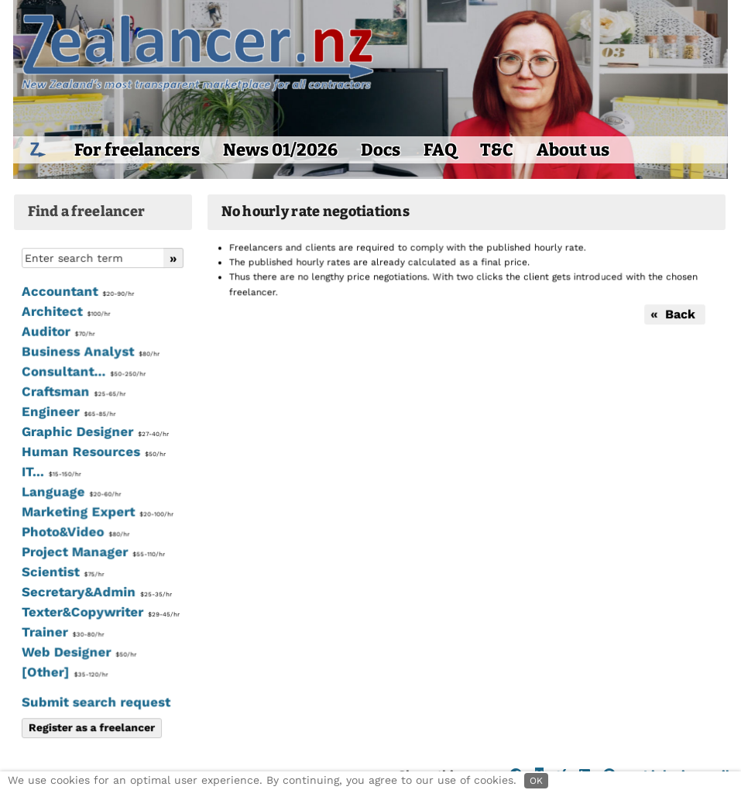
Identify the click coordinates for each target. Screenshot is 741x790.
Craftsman (73, 392)
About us (573, 149)
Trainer (62, 632)
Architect (65, 312)
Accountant (77, 293)
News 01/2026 (280, 149)
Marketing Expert (96, 512)
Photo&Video (75, 532)
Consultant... (83, 372)
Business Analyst (90, 352)
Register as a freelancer (91, 727)
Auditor (57, 332)
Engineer (68, 412)
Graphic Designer (94, 432)
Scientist (62, 572)
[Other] (64, 672)
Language (70, 492)
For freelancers (137, 149)
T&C (496, 149)
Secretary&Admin (95, 592)
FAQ (440, 149)
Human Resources (93, 452)
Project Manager (92, 552)
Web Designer (78, 652)
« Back (673, 314)
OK (536, 780)
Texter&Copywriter (99, 612)
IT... (50, 472)
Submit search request (95, 701)
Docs (380, 149)
